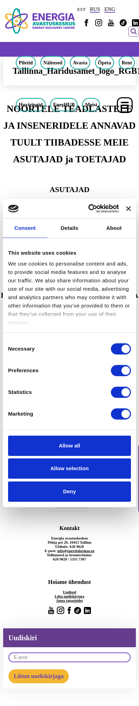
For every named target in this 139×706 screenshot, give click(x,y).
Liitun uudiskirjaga (39, 676)
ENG (109, 9)
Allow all (69, 446)
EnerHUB (64, 104)
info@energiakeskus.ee (75, 551)
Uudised (69, 592)
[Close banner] (128, 208)
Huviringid (30, 104)
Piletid (26, 62)
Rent (126, 62)
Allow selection (69, 468)
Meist (91, 104)
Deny (69, 491)
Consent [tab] (25, 228)
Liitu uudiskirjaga (69, 596)
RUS (95, 9)
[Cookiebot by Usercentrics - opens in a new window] (89, 208)
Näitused (52, 62)
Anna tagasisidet (69, 600)
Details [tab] (69, 228)
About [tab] (114, 228)
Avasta (80, 62)
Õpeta (104, 62)
